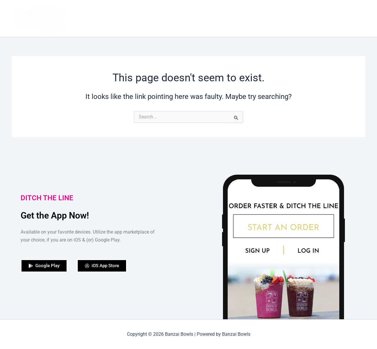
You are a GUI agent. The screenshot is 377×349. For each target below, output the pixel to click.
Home (174, 18)
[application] (358, 18)
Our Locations (287, 18)
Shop (257, 18)
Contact (349, 18)
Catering (320, 18)
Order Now (231, 18)
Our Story (200, 18)
